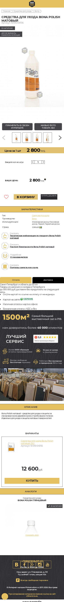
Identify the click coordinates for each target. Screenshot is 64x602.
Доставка (48, 280)
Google (32, 564)
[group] (32, 73)
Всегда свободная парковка (34, 580)
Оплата (16, 280)
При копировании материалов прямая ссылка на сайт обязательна (32, 595)
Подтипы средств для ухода (24, 267)
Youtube (47, 564)
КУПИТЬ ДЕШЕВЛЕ (49, 196)
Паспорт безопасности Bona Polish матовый (32, 247)
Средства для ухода (22, 11)
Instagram (40, 564)
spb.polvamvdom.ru (32, 4)
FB (24, 564)
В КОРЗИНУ (26, 197)
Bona (37, 11)
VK (16, 564)
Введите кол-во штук (14, 162)
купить (32, 480)
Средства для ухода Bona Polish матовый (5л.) (37, 442)
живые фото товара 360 (48, 126)
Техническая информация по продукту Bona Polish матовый (35, 236)
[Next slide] (60, 137)
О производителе (19, 257)
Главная (7, 11)
